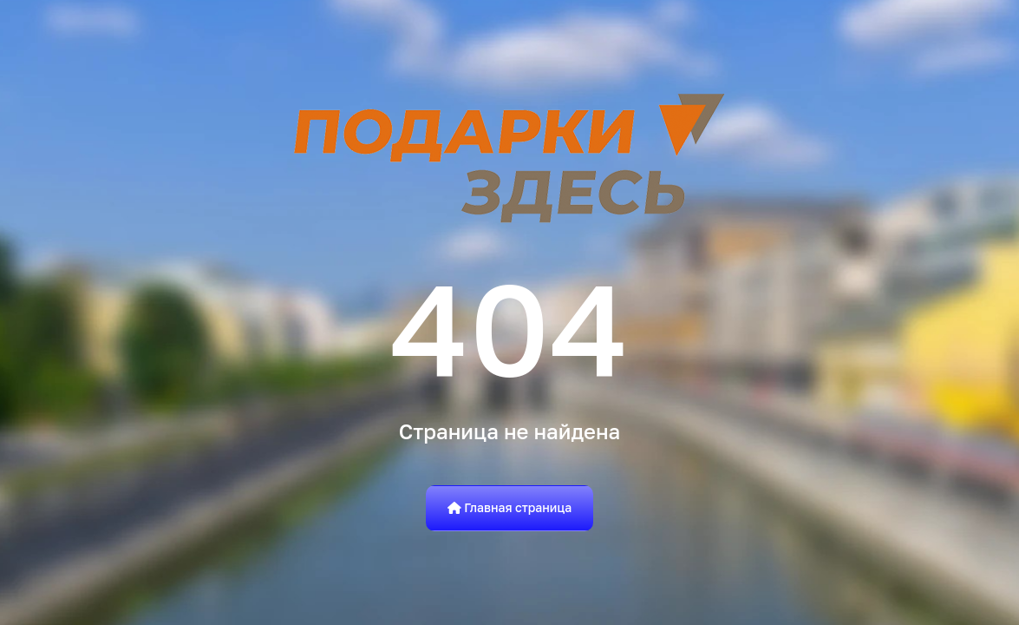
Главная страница (509, 507)
